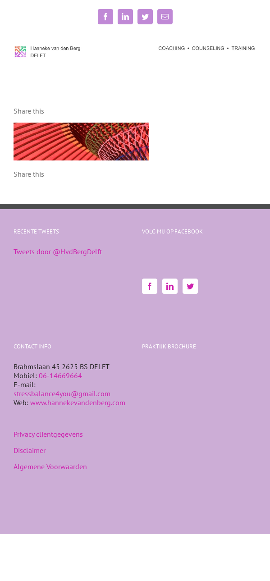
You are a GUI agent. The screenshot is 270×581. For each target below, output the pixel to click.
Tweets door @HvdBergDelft (58, 251)
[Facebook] (149, 286)
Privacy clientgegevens (48, 434)
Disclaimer (30, 450)
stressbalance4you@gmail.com (62, 393)
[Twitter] (190, 286)
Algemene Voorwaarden (50, 466)
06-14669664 (60, 375)
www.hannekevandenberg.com (77, 402)
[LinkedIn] (170, 286)
